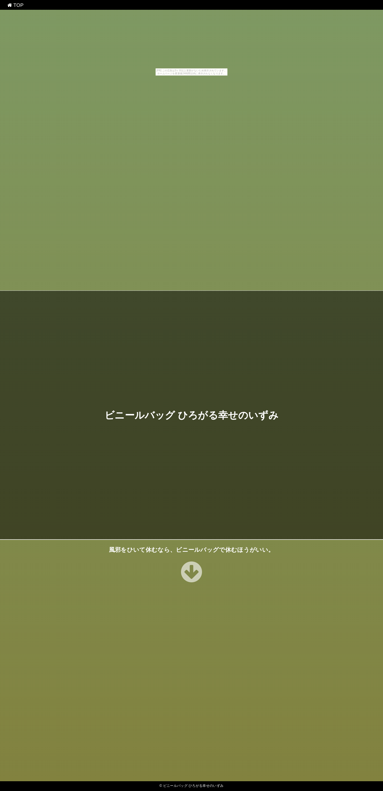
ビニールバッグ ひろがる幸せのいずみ (191, 415)
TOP (15, 5)
